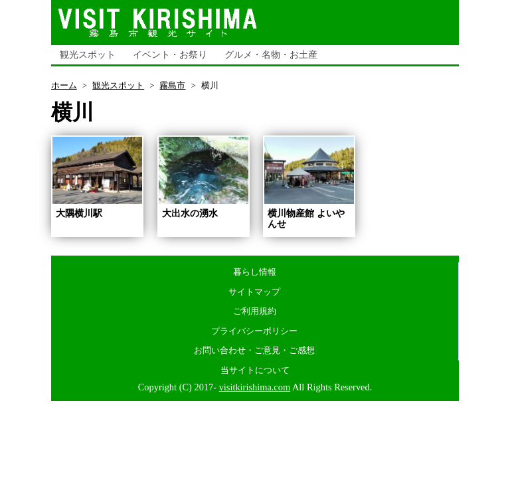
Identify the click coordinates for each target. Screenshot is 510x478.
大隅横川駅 (79, 213)
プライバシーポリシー (254, 331)
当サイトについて (255, 370)
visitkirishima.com (255, 387)
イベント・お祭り (170, 54)
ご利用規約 (254, 311)
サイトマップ (254, 292)
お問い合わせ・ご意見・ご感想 (254, 350)
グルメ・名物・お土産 (270, 54)
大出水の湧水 (190, 213)
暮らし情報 (254, 272)
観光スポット (88, 54)
